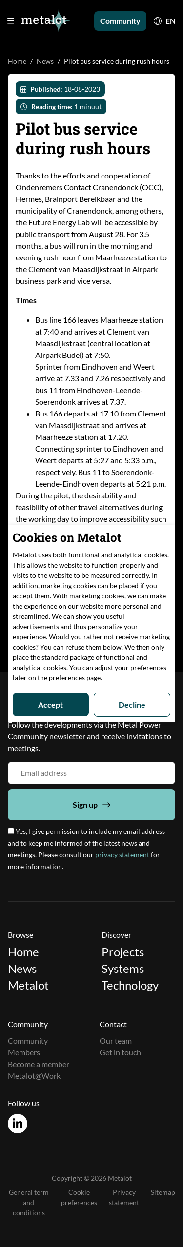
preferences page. (75, 677)
